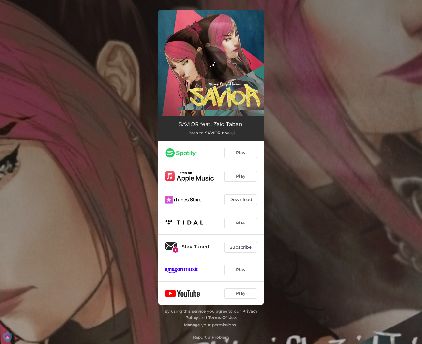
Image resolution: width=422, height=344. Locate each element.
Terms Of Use (222, 317)
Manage (192, 324)
